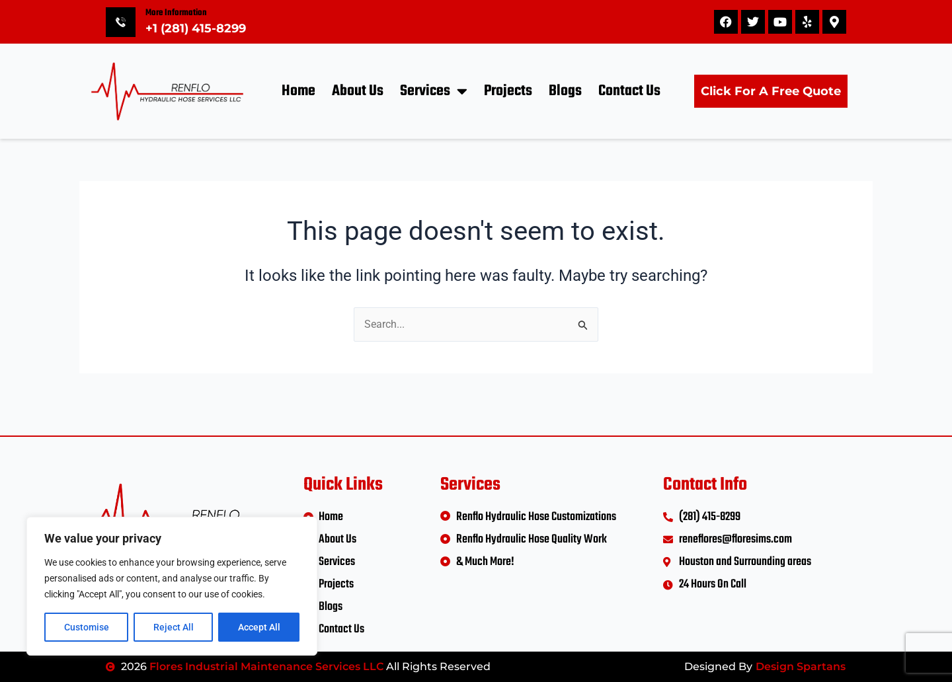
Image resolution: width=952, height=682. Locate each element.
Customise (86, 627)
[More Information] (121, 22)
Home (298, 91)
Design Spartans (801, 666)
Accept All (259, 627)
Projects (508, 91)
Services (433, 91)
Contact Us (629, 91)
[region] (171, 586)
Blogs (565, 91)
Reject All (173, 627)
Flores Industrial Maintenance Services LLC (266, 666)
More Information (176, 13)
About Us (357, 91)
